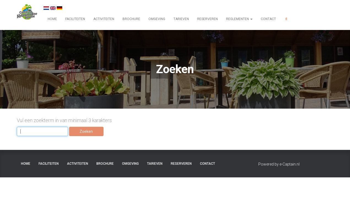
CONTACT (268, 19)
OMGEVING (156, 19)
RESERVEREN (207, 19)
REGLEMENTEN (239, 19)
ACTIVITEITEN (103, 19)
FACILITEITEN (75, 19)
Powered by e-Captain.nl (279, 164)
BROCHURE (131, 19)
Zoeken (86, 131)
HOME (52, 19)
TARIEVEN (181, 19)
